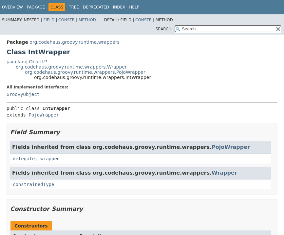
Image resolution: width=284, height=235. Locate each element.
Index (119, 7)
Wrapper (224, 173)
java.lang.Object (25, 61)
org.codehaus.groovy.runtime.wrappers (74, 42)
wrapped (50, 158)
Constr (66, 20)
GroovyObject (23, 94)
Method (87, 20)
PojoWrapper (43, 115)
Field (48, 20)
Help (134, 7)
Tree (74, 7)
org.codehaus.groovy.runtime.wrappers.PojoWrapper (85, 72)
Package (36, 7)
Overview (12, 7)
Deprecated (96, 7)
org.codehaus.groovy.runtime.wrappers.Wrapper (71, 67)
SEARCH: (164, 29)
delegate (24, 158)
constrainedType (33, 184)
